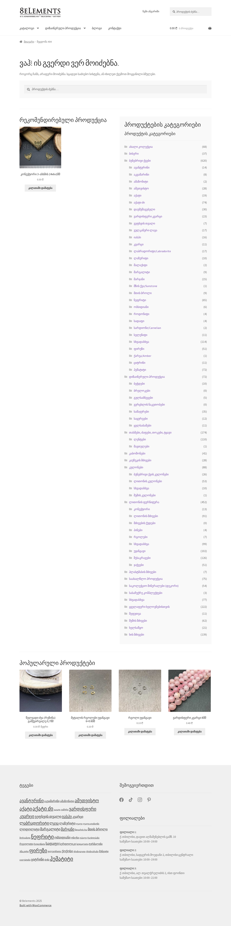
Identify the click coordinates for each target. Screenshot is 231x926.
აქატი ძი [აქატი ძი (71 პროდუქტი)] (42, 808)
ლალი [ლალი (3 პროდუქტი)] (79, 824)
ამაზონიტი (141, 181)
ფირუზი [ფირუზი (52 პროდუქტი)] (38, 850)
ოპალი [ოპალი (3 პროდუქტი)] (83, 838)
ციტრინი (139, 362)
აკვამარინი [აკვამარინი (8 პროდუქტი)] (52, 801)
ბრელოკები (142, 390)
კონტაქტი (114, 28)
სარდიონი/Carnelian (147, 328)
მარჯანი (139, 279)
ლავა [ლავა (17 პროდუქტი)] (54, 823)
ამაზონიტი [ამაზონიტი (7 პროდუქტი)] (67, 801)
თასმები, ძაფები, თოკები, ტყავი (150, 432)
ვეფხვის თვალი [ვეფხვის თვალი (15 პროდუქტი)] (48, 816)
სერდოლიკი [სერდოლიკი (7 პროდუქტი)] (67, 844)
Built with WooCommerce (35, 905)
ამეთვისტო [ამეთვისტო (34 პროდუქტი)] (87, 800)
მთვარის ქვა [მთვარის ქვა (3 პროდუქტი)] (81, 830)
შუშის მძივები (138, 620)
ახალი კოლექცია (141, 146)
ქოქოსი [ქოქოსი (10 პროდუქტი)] (67, 851)
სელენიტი (140, 335)
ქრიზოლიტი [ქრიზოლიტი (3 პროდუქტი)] (79, 851)
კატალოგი (26, 28)
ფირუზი (139, 349)
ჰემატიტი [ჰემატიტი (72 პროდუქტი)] (61, 858)
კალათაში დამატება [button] (40, 188)
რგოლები (140, 537)
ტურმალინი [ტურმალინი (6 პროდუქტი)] (96, 844)
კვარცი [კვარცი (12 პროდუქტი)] (77, 817)
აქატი (137, 195)
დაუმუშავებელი (144, 209)
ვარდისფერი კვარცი (148, 216)
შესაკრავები (142, 558)
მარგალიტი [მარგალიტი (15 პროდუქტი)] (50, 829)
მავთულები (141, 446)
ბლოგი (97, 28)
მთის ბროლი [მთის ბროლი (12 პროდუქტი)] (98, 829)
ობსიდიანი (141, 307)
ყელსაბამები (142, 425)
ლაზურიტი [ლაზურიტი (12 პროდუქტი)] (67, 823)
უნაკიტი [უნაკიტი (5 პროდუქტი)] (24, 851)
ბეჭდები (139, 383)
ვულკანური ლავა (145, 230)
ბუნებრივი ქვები (140, 160)
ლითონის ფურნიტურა (144, 502)
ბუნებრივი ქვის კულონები (151, 474)
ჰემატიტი (140, 369)
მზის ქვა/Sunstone (145, 286)
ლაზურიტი (141, 258)
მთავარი (29, 41)
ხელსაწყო (136, 627)
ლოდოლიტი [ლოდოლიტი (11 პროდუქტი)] (29, 829)
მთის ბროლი (143, 293)
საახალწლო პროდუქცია (146, 579)
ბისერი (134, 153)
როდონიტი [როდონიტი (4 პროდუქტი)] (39, 844)
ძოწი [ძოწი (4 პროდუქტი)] (47, 859)
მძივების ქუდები (144, 523)
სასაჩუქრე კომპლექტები (145, 593)
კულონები (136, 467)
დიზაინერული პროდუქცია (63, 28)
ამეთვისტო (141, 188)
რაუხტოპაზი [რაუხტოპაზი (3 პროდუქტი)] (93, 838)
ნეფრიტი (140, 300)
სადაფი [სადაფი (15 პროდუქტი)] (52, 843)
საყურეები (141, 418)
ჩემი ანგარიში (151, 11)
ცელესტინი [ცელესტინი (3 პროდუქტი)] (24, 860)
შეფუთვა (135, 613)
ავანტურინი (141, 167)
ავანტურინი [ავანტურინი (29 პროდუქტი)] (31, 800)
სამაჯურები (141, 411)
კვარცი (138, 244)
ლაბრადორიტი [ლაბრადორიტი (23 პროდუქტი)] (34, 823)
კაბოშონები (137, 453)
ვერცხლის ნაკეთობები (149, 404)
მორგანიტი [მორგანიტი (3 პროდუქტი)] (24, 838)
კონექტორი (142, 509)
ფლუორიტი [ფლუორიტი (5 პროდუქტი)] (54, 851)
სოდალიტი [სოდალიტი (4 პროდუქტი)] (82, 844)
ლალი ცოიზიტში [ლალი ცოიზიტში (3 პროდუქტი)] (91, 824)
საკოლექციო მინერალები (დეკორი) (153, 586)
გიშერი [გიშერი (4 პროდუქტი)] (64, 809)
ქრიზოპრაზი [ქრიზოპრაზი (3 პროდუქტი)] (92, 851)
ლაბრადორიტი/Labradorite (152, 251)
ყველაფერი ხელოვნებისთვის (149, 606)
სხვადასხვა (141, 341)
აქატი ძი (139, 202)
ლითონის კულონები (148, 481)
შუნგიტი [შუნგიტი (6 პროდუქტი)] (103, 851)
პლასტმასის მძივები (142, 572)
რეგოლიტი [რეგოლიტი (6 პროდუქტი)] (26, 844)
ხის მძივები (136, 634)
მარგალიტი (142, 272)
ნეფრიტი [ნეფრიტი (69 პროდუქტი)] (42, 836)
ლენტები (140, 439)
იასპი (137, 237)
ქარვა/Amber (142, 356)
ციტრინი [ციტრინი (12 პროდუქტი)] (37, 859)
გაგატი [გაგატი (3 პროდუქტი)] (57, 810)
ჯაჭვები (139, 565)
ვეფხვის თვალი (144, 223)
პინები (138, 530)
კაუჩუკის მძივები (140, 460)
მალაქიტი (140, 265)
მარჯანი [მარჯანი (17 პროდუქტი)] (67, 829)
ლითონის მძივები (146, 516)
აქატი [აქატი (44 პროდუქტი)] (25, 809)
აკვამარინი (141, 174)
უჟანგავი (139, 551)
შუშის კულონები (145, 495)
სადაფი (139, 321)
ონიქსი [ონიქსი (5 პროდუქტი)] (75, 837)
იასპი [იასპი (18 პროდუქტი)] (67, 816)
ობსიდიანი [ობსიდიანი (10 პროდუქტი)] (62, 837)
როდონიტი (141, 314)
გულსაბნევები (143, 397)
